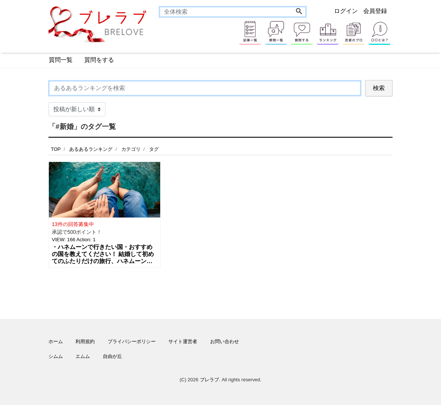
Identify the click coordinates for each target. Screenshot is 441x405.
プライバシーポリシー (132, 341)
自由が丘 (112, 356)
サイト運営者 (182, 341)
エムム (82, 356)
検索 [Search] (379, 88)
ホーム (55, 341)
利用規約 (85, 341)
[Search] (299, 12)
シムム (55, 356)
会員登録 (375, 11)
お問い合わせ (224, 341)
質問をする (99, 60)
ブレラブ (209, 379)
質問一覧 (61, 60)
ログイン (346, 11)
